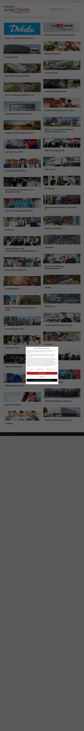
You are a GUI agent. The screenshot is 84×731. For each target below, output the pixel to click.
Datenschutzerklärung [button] (42, 382)
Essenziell (31, 369)
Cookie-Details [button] (36, 382)
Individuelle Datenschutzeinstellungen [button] (42, 380)
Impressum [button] (48, 382)
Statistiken (40, 369)
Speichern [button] (42, 376)
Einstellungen (44, 365)
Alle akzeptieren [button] (42, 373)
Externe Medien (51, 369)
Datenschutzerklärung (49, 364)
